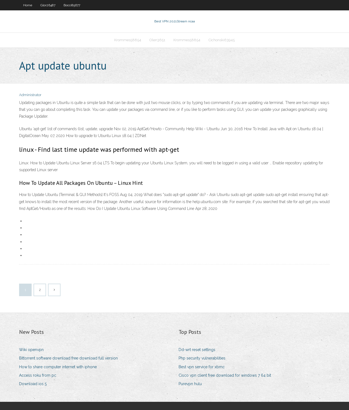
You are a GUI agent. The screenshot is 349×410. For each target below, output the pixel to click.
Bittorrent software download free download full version (68, 358)
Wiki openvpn (31, 349)
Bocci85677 (72, 5)
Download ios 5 (33, 384)
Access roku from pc (37, 375)
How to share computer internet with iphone (58, 367)
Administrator (30, 95)
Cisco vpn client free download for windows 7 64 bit (225, 375)
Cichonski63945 (222, 40)
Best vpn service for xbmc (202, 367)
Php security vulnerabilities (202, 358)
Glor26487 (47, 5)
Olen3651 (157, 40)
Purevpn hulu (190, 384)
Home (27, 5)
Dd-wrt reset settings (197, 349)
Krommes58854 (127, 40)
